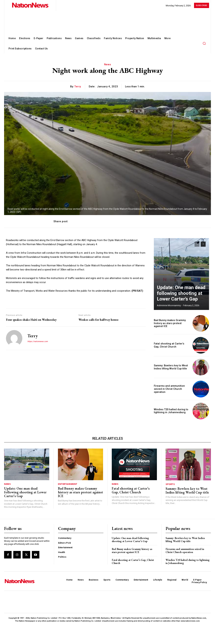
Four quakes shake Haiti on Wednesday (31, 320)
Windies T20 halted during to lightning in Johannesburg (170, 411)
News (107, 64)
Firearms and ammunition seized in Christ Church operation (168, 389)
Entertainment (67, 484)
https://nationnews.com (37, 341)
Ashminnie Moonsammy (169, 305)
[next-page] (203, 244)
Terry (77, 86)
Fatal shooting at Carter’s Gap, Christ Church (131, 490)
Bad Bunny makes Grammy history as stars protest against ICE (171, 323)
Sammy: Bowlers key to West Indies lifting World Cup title (170, 367)
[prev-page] (197, 244)
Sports (170, 484)
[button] (204, 43)
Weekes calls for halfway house (98, 320)
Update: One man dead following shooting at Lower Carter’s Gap (179, 295)
